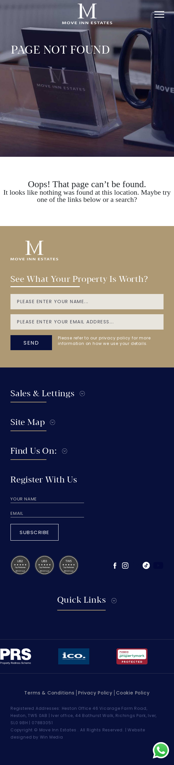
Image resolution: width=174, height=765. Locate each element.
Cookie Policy (132, 693)
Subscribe (34, 532)
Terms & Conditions (49, 693)
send (31, 343)
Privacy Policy (95, 693)
